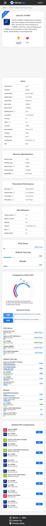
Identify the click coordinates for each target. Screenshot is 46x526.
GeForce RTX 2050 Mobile (12, 408)
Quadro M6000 (8, 346)
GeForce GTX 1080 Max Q (12, 336)
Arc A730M (7, 341)
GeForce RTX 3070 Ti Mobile (13, 362)
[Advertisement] (23, 63)
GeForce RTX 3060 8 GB (11, 398)
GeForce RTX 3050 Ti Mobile (17, 440)
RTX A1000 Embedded (10, 351)
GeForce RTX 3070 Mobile (16, 475)
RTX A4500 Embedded (10, 393)
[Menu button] (5, 2)
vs (39, 432)
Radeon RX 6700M (14, 495)
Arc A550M (7, 377)
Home (4, 8)
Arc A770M (11, 506)
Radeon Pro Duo (9, 331)
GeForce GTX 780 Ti (10, 413)
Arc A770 (11, 460)
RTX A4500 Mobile (9, 367)
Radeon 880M (12, 429)
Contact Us (17, 521)
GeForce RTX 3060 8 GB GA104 (18, 450)
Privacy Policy (18, 523)
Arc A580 (11, 485)
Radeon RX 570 (8, 382)
